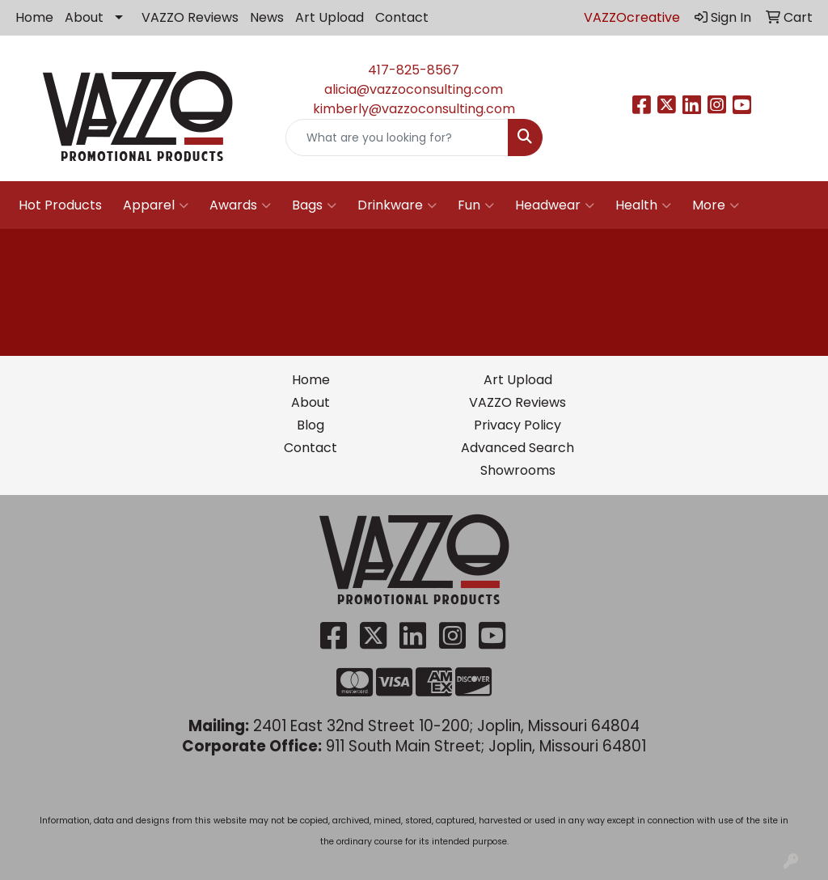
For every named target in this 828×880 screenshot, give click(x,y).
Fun (476, 205)
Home (34, 17)
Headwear (554, 205)
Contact (402, 17)
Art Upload (329, 17)
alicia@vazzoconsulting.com (413, 89)
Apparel (155, 205)
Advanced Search (517, 447)
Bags (314, 205)
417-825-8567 (413, 70)
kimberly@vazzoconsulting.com (414, 108)
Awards (240, 205)
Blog (310, 425)
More (715, 205)
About (84, 17)
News (267, 17)
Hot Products (60, 205)
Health (643, 205)
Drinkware (397, 205)
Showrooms (518, 470)
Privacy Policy (517, 425)
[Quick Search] (396, 137)
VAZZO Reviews (190, 17)
